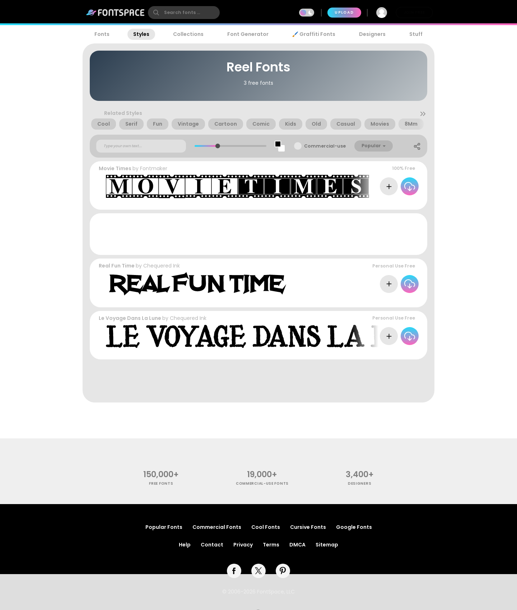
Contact (212, 544)
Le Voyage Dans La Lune (130, 318)
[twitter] (258, 571)
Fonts (102, 34)
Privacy (243, 544)
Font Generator (248, 34)
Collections (188, 34)
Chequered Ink (161, 265)
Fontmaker (153, 168)
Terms (271, 544)
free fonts (161, 483)
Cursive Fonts (308, 527)
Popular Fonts (163, 527)
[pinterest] (283, 571)
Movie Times (115, 168)
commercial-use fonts (262, 483)
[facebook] (234, 571)
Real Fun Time (117, 265)
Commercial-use (325, 146)
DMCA (297, 544)
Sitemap (327, 544)
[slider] (217, 146)
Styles (141, 34)
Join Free (414, 12)
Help (185, 544)
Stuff (416, 34)
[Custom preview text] (141, 146)
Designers (372, 34)
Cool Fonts (265, 527)
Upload (344, 12)
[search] (184, 12)
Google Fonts (354, 527)
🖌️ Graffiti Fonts (313, 34)
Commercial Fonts (216, 527)
